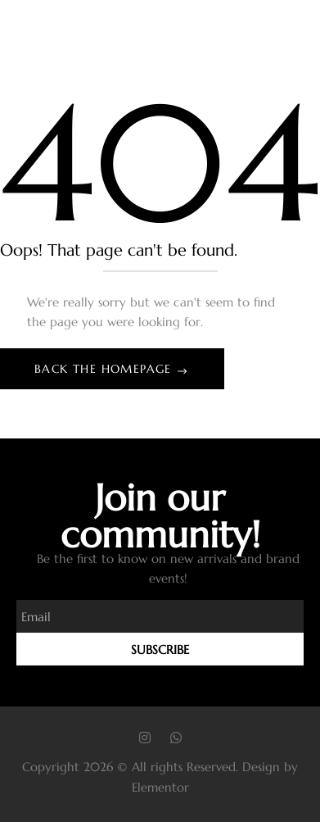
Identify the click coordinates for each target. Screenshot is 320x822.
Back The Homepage (105, 368)
